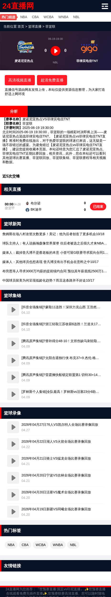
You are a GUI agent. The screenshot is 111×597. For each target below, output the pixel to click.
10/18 (53, 234)
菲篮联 (50, 26)
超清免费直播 (52, 80)
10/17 (50, 262)
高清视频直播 (19, 80)
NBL (76, 17)
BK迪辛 (36, 209)
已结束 (98, 206)
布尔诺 (36, 203)
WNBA (63, 17)
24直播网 (18, 6)
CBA (35, 17)
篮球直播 (35, 26)
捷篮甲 (10, 208)
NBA (23, 17)
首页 (21, 26)
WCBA (49, 17)
